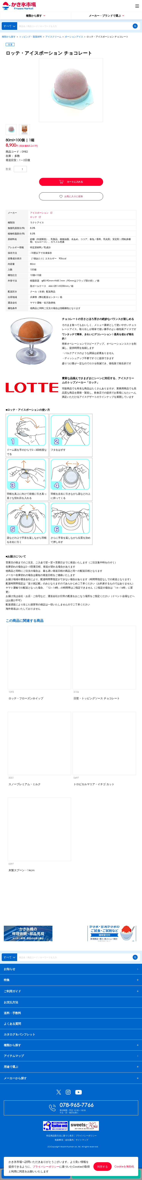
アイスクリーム (53, 36)
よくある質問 (12, 1029)
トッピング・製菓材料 (30, 36)
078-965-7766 (77, 1116)
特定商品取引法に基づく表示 (60, 1147)
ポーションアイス (74, 36)
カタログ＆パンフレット (19, 1040)
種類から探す (35, 15)
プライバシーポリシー (86, 1147)
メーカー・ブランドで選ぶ (106, 15)
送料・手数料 (12, 1019)
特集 (7, 981)
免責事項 (59, 1151)
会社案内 (69, 1151)
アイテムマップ (71, 1061)
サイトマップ (82, 1151)
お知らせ (71, 969)
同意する (102, 1166)
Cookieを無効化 (124, 1166)
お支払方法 (11, 1008)
